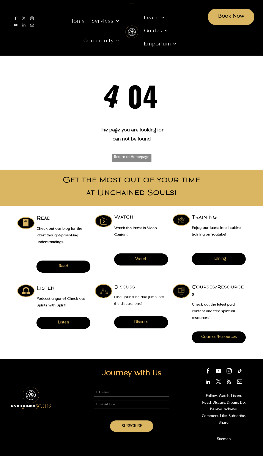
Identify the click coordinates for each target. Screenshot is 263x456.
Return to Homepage (131, 157)
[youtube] (15, 25)
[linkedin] (24, 25)
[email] (32, 25)
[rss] (229, 382)
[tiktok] (239, 371)
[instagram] (32, 19)
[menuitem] (77, 21)
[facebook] (15, 19)
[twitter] (24, 19)
